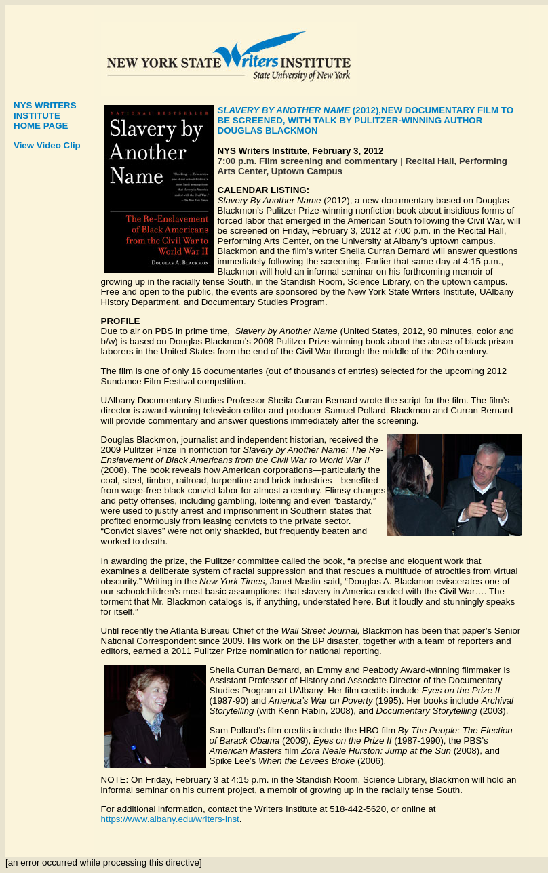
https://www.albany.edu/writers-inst (170, 819)
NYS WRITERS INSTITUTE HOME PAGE (45, 115)
